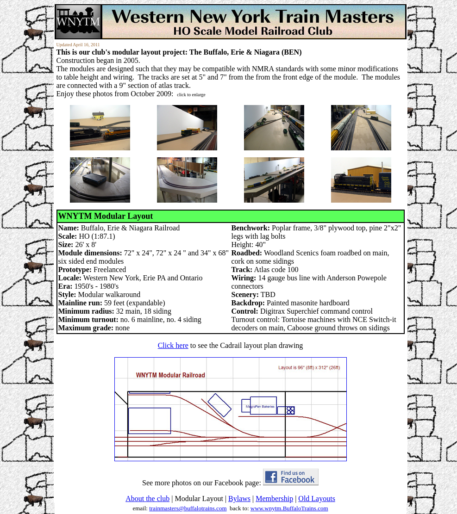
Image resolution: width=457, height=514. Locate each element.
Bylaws (239, 498)
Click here (173, 345)
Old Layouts (316, 498)
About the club (147, 498)
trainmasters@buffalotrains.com (187, 508)
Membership (274, 498)
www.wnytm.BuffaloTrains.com (289, 508)
